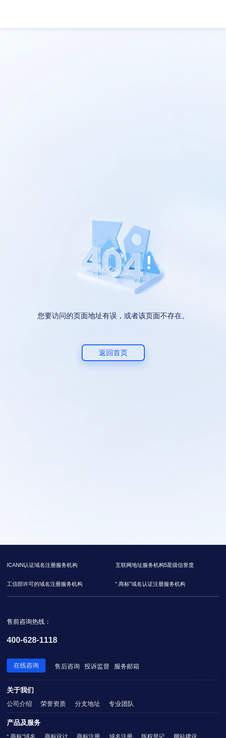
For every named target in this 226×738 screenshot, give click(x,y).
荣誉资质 (53, 703)
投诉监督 (97, 666)
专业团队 (121, 703)
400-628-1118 (32, 640)
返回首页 (113, 353)
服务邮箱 (126, 666)
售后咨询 (67, 666)
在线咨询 (26, 665)
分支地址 (87, 703)
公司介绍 (19, 703)
